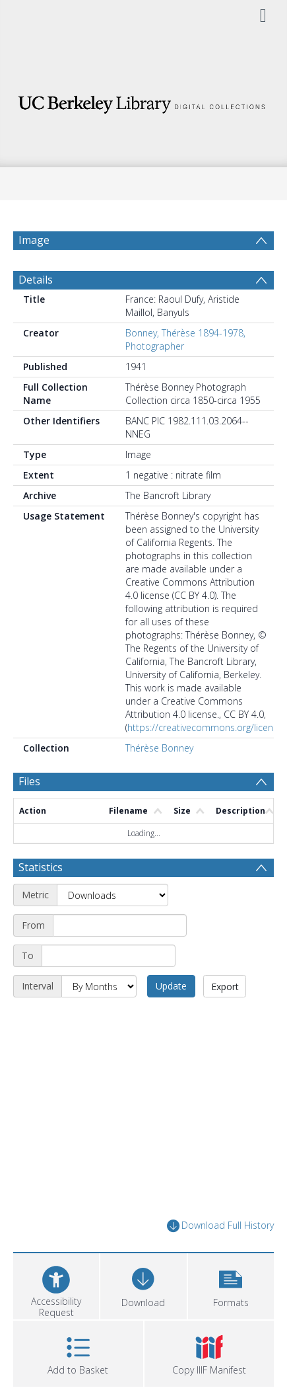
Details (35, 279)
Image (33, 240)
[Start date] (120, 925)
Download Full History (220, 1226)
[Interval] (99, 986)
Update (171, 986)
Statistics (40, 867)
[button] (231, 1284)
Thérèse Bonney (159, 748)
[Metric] (112, 895)
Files (29, 781)
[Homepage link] (143, 100)
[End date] (108, 956)
